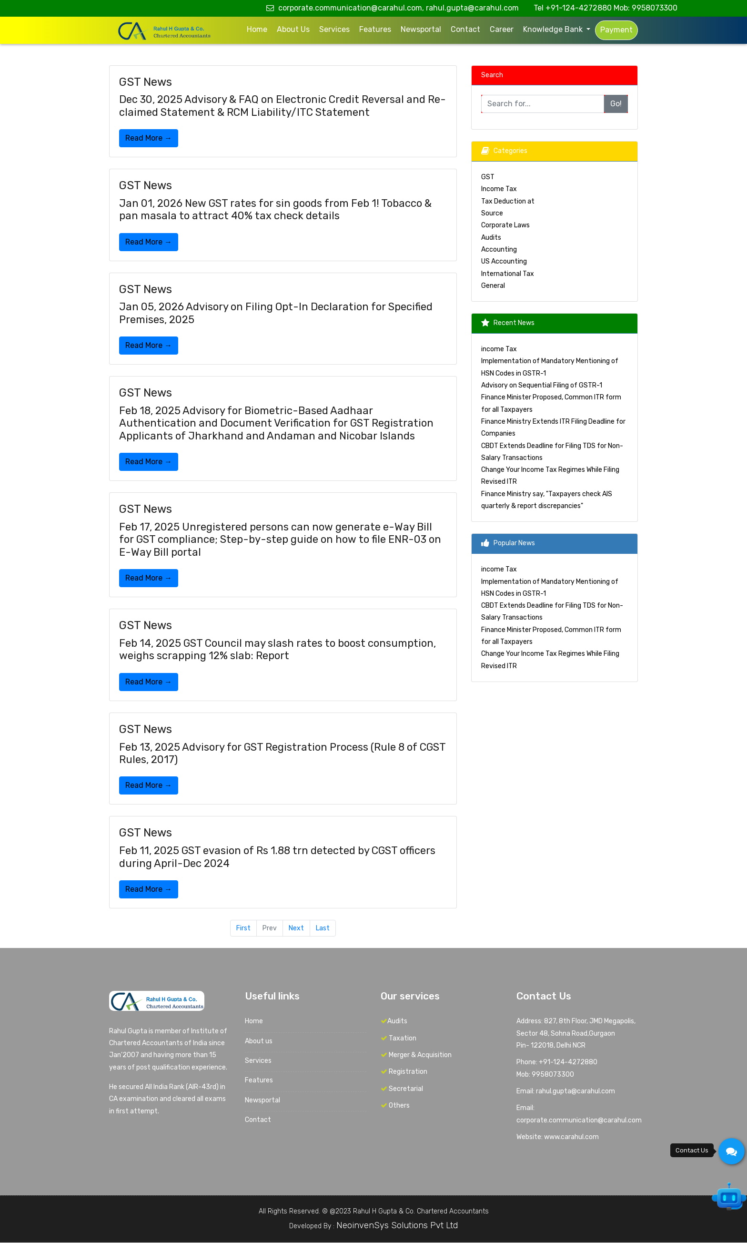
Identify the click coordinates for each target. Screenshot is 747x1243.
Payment (616, 29)
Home (257, 29)
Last (323, 928)
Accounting (499, 249)
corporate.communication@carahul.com (579, 1120)
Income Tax (499, 189)
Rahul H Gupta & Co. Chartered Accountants (421, 1211)
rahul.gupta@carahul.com (472, 7)
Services (334, 29)
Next (296, 928)
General (493, 286)
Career (502, 29)
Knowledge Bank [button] (554, 29)
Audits (491, 238)
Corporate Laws (505, 226)
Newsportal (421, 29)
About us (293, 29)
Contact (465, 29)
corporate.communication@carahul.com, (345, 7)
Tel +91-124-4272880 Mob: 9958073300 (605, 7)
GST (488, 177)
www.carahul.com (571, 1137)
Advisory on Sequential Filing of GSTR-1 (541, 385)
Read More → (148, 138)
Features (375, 29)
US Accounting (504, 261)
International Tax (507, 274)
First (243, 928)
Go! (616, 103)
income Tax (499, 349)
